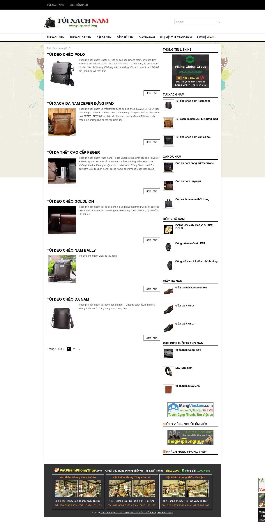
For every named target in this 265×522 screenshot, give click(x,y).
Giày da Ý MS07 (185, 323)
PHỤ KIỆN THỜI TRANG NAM (176, 37)
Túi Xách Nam (55, 4)
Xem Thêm (151, 93)
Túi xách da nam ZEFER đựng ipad (80, 103)
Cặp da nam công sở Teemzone (194, 163)
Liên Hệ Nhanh (79, 4)
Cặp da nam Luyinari (188, 181)
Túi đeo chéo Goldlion (70, 201)
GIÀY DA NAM (147, 37)
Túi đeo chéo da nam (68, 299)
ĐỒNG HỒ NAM (125, 37)
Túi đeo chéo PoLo (66, 54)
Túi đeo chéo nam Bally (71, 250)
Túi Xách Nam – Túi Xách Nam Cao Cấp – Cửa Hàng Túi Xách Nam (136, 512)
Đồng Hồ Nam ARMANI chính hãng (196, 261)
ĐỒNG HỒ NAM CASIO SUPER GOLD (194, 227)
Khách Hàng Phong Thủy (186, 451)
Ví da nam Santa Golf (188, 349)
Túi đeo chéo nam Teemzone (192, 100)
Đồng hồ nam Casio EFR (190, 243)
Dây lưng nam (183, 367)
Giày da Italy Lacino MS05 (191, 287)
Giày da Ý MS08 (185, 305)
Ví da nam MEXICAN (187, 385)
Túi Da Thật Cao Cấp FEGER (73, 152)
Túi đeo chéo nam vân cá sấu (193, 136)
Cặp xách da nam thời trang (192, 199)
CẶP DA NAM (104, 37)
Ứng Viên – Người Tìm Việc (186, 424)
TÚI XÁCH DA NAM (80, 37)
